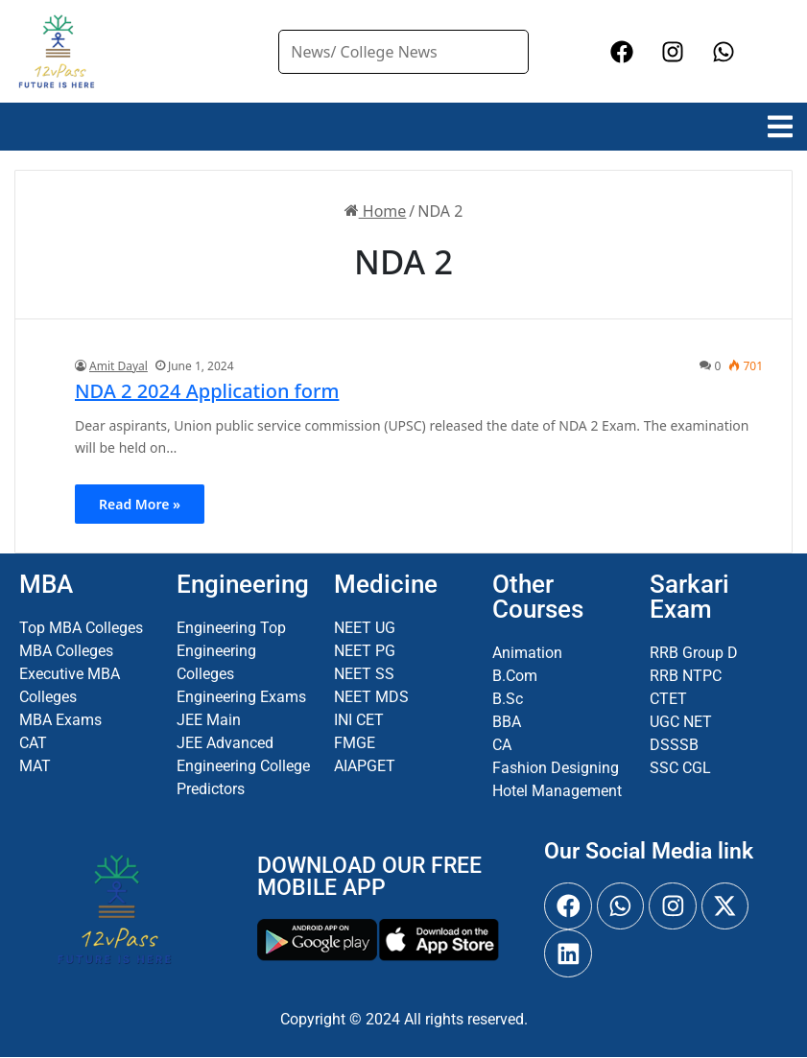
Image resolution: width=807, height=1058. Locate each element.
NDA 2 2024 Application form (207, 391)
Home (375, 211)
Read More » (139, 504)
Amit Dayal (118, 366)
